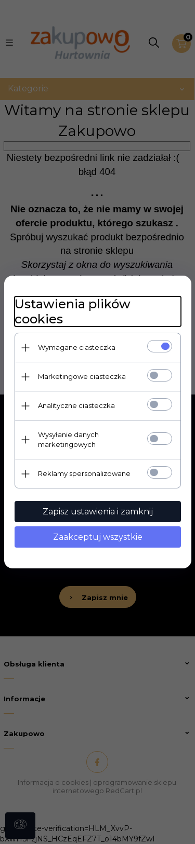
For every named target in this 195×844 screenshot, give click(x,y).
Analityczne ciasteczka (76, 405)
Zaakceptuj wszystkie (97, 537)
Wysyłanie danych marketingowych (68, 439)
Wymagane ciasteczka (76, 347)
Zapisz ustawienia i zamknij (98, 511)
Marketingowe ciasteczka (82, 376)
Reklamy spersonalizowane (84, 473)
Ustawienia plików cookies (73, 311)
